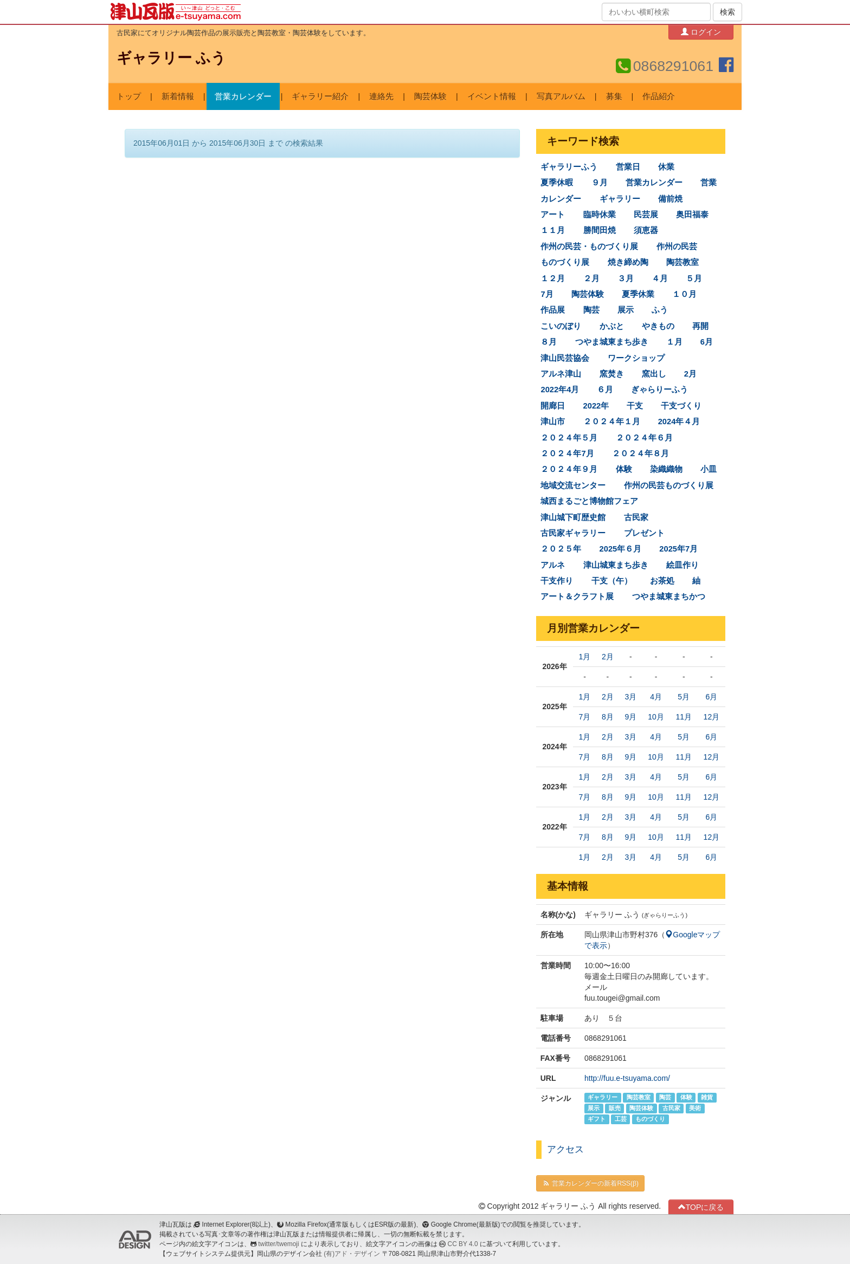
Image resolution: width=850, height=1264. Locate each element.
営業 (708, 182)
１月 (674, 342)
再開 (700, 326)
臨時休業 (599, 214)
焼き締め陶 (628, 262)
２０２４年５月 (568, 437)
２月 (591, 278)
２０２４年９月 (568, 469)
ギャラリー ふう (171, 58)
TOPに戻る (701, 1206)
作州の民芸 (676, 246)
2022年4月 (559, 389)
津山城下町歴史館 (573, 517)
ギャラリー (620, 199)
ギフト (597, 1119)
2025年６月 (621, 549)
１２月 (552, 278)
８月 (548, 342)
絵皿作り (682, 565)
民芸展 (646, 214)
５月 (694, 278)
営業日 (628, 167)
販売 (615, 1108)
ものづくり (650, 1119)
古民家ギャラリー (573, 533)
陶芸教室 (682, 262)
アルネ (552, 565)
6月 (706, 342)
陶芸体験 (430, 96)
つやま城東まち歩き (611, 342)
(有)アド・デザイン (352, 1253)
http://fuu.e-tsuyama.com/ (627, 1078)
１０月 (684, 294)
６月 (605, 389)
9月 (630, 716)
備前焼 (670, 199)
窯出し (654, 374)
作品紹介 (658, 96)
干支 (635, 405)
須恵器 (646, 230)
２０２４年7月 (567, 453)
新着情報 (178, 96)
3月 (630, 696)
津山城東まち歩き (615, 565)
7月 (546, 294)
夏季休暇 (556, 182)
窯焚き (612, 374)
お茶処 (662, 580)
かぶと (612, 326)
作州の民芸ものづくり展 (668, 485)
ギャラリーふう (568, 167)
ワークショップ (636, 358)
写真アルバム (561, 96)
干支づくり (681, 405)
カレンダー (560, 199)
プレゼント (644, 533)
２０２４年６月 (644, 437)
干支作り (556, 580)
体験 (624, 469)
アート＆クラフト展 (577, 596)
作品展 (552, 310)
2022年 (596, 405)
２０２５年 (560, 549)
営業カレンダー (243, 96)
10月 (656, 716)
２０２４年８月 (640, 453)
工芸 (621, 1119)
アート (552, 214)
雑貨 (707, 1097)
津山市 (552, 421)
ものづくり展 (564, 262)
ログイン (701, 31)
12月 (712, 716)
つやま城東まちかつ (668, 596)
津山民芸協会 (564, 358)
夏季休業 (638, 294)
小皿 (708, 469)
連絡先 (381, 96)
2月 (690, 374)
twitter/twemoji (278, 1244)
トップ (129, 96)
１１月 (552, 230)
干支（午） (611, 580)
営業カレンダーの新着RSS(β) (590, 1183)
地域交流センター (573, 485)
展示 (625, 310)
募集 (614, 96)
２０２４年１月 (611, 421)
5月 (684, 696)
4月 (656, 696)
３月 (625, 278)
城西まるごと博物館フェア (589, 501)
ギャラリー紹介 (320, 96)
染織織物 (666, 469)
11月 (683, 716)
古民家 (636, 517)
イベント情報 (491, 96)
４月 (660, 278)
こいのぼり (560, 326)
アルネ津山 (560, 374)
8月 (608, 716)
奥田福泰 (692, 214)
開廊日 (552, 405)
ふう (660, 310)
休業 (666, 167)
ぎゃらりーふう (659, 389)
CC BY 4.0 (463, 1244)
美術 (695, 1108)
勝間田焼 (599, 230)
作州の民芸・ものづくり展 (589, 246)
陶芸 (591, 310)
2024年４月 (679, 421)
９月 (599, 182)
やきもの (658, 326)
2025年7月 (678, 549)
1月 (585, 656)
